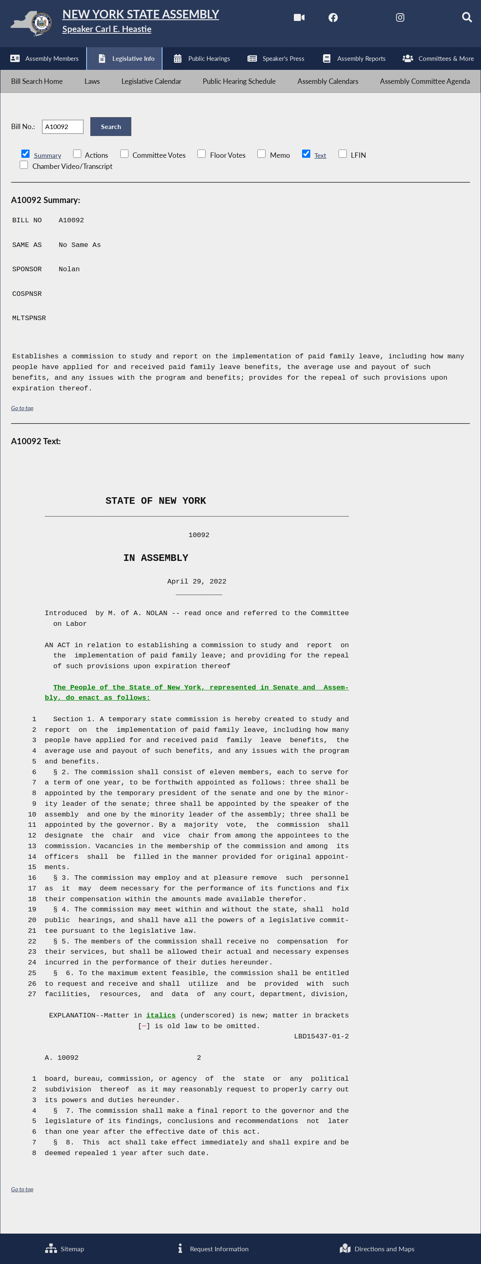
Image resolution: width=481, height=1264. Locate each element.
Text (321, 172)
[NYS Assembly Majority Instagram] (387, 20)
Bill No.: (23, 139)
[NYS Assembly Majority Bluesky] (421, 20)
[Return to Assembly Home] (127, 25)
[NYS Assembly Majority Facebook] (318, 20)
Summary (48, 172)
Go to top (22, 425)
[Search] (456, 20)
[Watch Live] (284, 20)
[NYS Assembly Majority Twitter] (353, 20)
